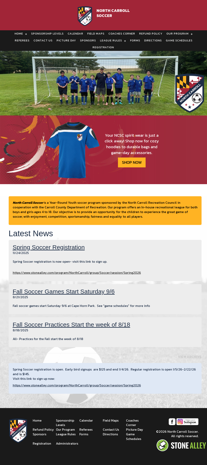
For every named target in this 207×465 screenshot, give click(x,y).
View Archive (190, 356)
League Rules (111, 40)
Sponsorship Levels (47, 33)
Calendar (75, 33)
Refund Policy (150, 33)
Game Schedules (179, 40)
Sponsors (88, 40)
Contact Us (43, 40)
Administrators (67, 443)
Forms (135, 40)
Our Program (177, 33)
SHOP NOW (132, 162)
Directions (153, 40)
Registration (103, 47)
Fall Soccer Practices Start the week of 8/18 (71, 324)
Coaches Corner (121, 33)
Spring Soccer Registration (49, 247)
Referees (22, 40)
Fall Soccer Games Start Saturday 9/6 (64, 291)
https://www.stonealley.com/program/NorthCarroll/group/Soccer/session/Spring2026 (77, 272)
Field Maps (95, 33)
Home (19, 33)
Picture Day (66, 40)
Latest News (31, 233)
